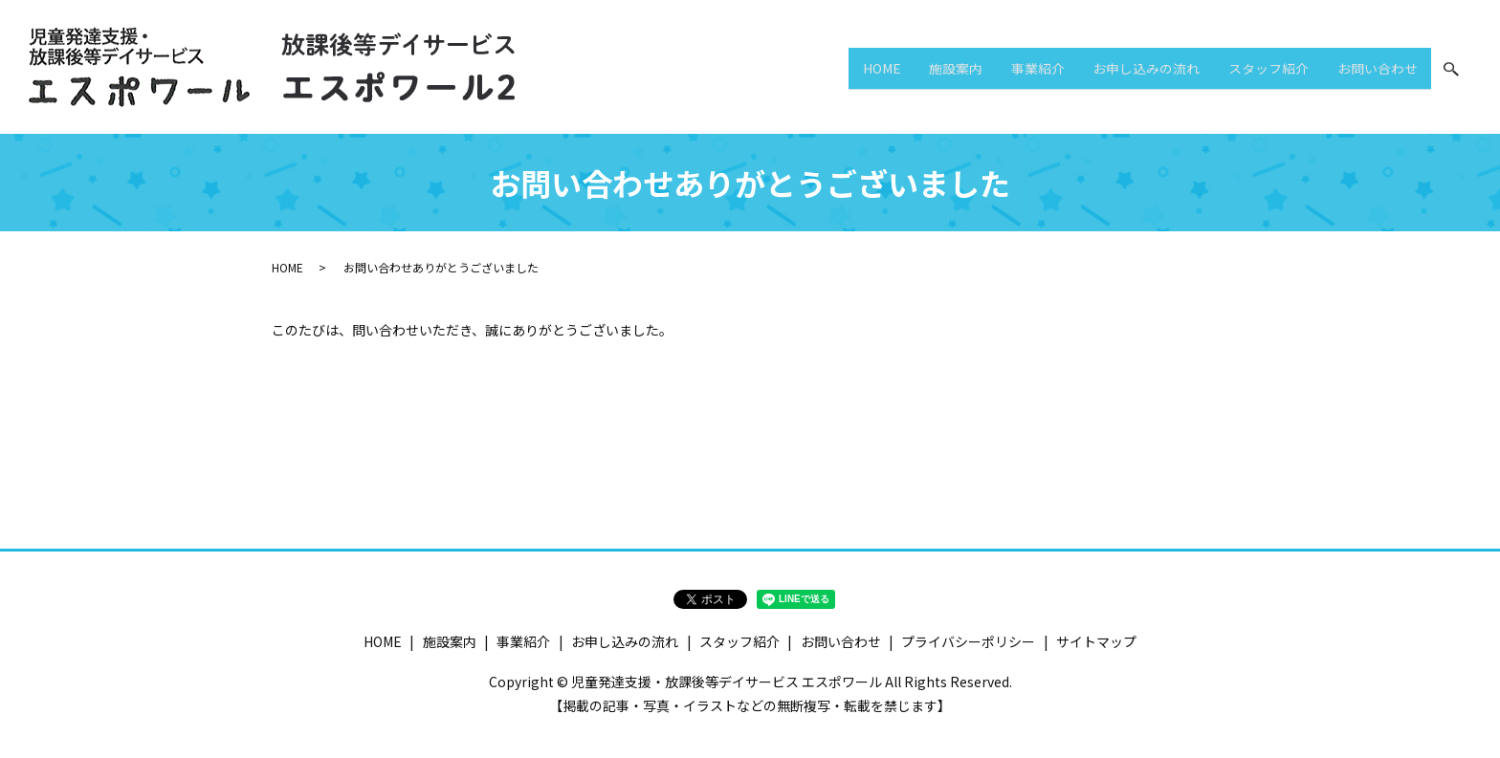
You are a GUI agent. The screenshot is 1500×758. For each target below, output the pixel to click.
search (1451, 71)
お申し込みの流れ (1116, 70)
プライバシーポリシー (968, 641)
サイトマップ (1096, 641)
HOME (816, 70)
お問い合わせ (1371, 70)
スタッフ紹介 (1250, 70)
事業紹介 (996, 70)
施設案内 (902, 70)
